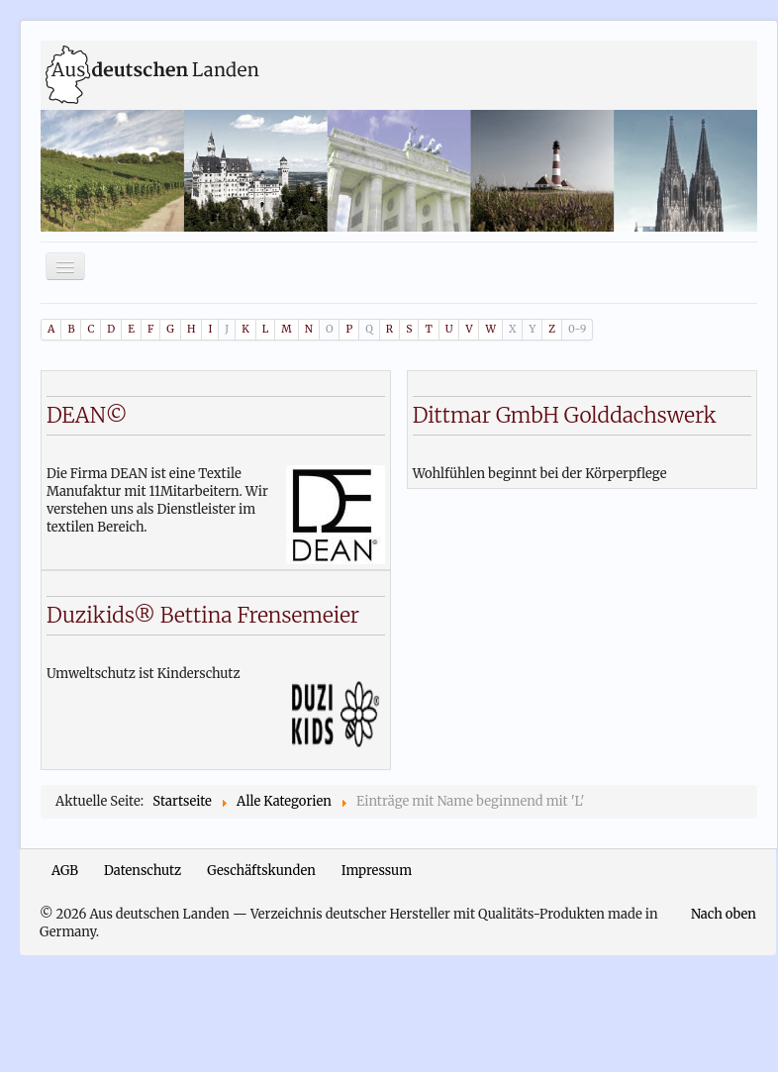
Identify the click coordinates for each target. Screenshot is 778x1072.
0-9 (577, 329)
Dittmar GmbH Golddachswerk (565, 415)
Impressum (376, 870)
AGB (64, 870)
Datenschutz (142, 870)
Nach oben (723, 914)
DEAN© (87, 415)
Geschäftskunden (261, 870)
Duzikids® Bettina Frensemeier (203, 615)
